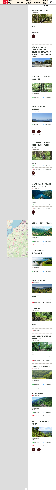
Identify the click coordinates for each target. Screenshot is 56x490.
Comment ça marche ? (11, 2)
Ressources (37, 2)
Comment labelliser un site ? (28, 2)
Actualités (20, 2)
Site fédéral (52, 2)
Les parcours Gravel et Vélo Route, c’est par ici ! (45, 2)
